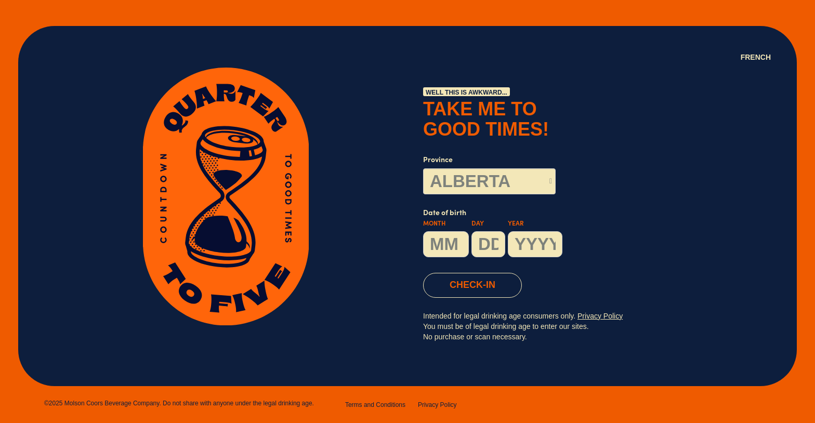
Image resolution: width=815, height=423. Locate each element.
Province (438, 160)
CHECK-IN (472, 285)
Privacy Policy (437, 404)
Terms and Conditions (375, 404)
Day (477, 224)
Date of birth (492, 233)
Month (434, 224)
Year (516, 224)
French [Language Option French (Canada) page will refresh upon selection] (756, 57)
